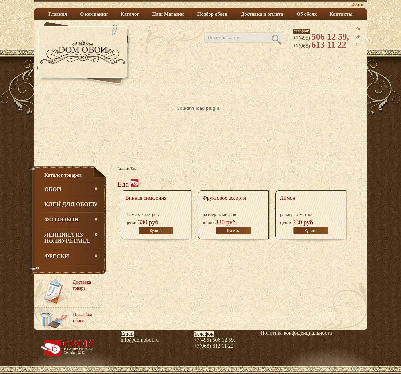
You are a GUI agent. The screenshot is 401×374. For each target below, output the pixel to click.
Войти (357, 4)
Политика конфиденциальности (297, 333)
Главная (123, 168)
